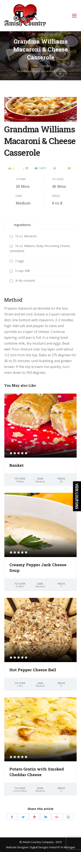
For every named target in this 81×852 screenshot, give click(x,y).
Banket (16, 465)
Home (34, 66)
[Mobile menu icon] (74, 15)
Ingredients (22, 225)
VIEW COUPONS (77, 496)
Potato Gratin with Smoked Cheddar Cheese (36, 771)
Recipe (46, 66)
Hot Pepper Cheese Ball (32, 669)
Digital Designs (39, 847)
